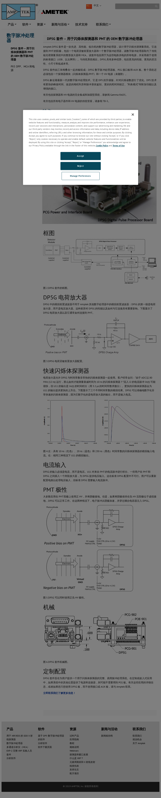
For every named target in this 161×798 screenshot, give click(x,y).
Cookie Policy (102, 145)
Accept (80, 155)
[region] (80, 147)
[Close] (133, 114)
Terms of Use (119, 145)
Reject (80, 165)
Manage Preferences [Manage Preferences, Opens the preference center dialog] (80, 175)
